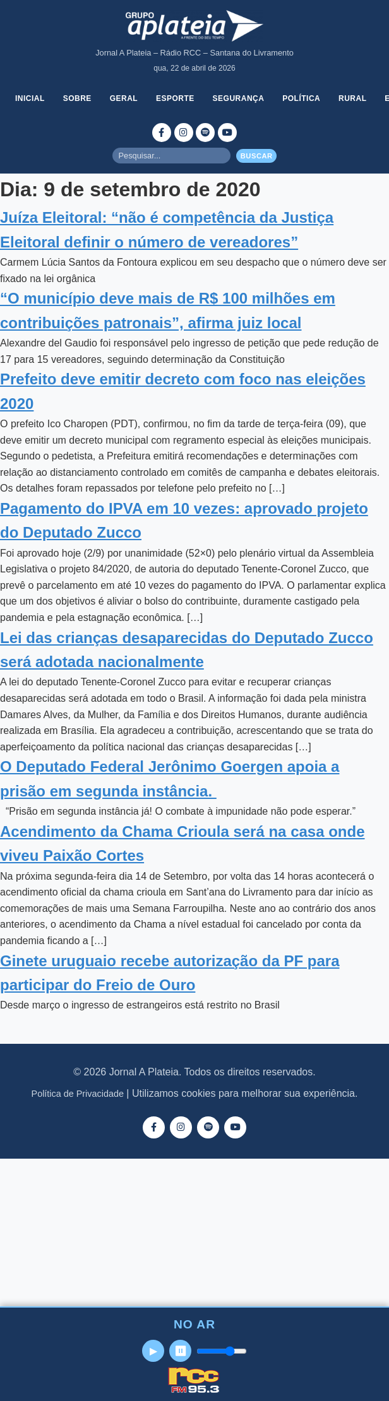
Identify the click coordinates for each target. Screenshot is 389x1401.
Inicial (30, 98)
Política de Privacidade (78, 1094)
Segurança (239, 98)
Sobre (77, 98)
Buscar (257, 156)
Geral (124, 98)
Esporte (175, 98)
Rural (352, 98)
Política (301, 98)
